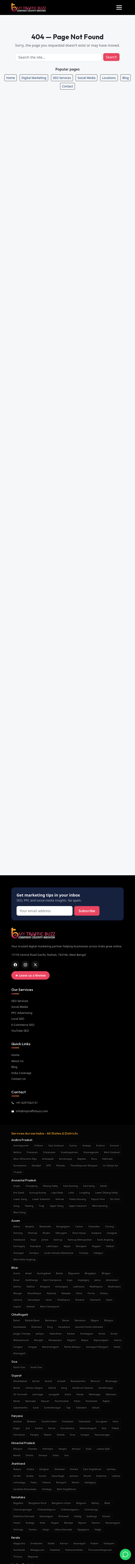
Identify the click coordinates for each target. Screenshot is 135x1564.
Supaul (17, 1306)
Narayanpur (55, 1340)
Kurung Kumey (37, 1192)
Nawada (66, 1293)
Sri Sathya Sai (110, 1165)
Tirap (41, 1205)
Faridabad (67, 1421)
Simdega (47, 1489)
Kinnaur (76, 1448)
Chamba (32, 1448)
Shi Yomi (115, 1199)
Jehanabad (112, 1280)
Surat (36, 1407)
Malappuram (37, 1549)
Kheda (80, 1394)
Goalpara (96, 1232)
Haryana (17, 1416)
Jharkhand (18, 1463)
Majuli (67, 1246)
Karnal (51, 1428)
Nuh (104, 1428)
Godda (30, 1475)
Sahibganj (90, 1482)
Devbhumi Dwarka (82, 1387)
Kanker (71, 1333)
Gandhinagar (105, 1387)
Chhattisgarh (19, 1314)
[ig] (25, 965)
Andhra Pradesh (21, 1140)
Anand (48, 1381)
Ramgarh (61, 1482)
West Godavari (112, 1152)
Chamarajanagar (22, 1509)
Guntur (73, 1145)
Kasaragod (79, 1543)
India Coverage (21, 1073)
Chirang (109, 1226)
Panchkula (19, 1434)
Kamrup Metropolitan (80, 1239)
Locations (109, 78)
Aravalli (61, 1381)
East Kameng (70, 1185)
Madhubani (114, 1286)
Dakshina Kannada (23, 1516)
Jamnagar (38, 1394)
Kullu (88, 1448)
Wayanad (33, 1556)
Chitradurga (91, 1509)
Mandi (16, 1455)
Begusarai (73, 1273)
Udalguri (98, 1252)
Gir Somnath (20, 1394)
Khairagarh (19, 1353)
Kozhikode (19, 1549)
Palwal (115, 1428)
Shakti (117, 1346)
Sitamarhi (95, 1299)
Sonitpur (34, 1252)
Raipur (84, 1340)
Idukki (51, 1543)
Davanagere (46, 1516)
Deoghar (44, 1469)
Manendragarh (50, 1346)
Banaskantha (78, 1381)
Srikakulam (49, 1152)
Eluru (94, 1158)
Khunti (87, 1475)
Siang (16, 1205)
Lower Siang (20, 1199)
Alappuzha (19, 1543)
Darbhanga (31, 1280)
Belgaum (81, 1503)
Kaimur (17, 1286)
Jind (27, 1428)
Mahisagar (95, 1394)
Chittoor (38, 1145)
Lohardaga (19, 1482)
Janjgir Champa (21, 1333)
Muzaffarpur (34, 1293)
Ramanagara (112, 1522)
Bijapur (95, 1320)
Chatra (30, 1469)
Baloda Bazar (32, 1320)
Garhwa (111, 1469)
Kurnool (114, 1145)
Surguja (32, 1346)
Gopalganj (83, 1280)
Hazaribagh (57, 1475)
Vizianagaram (91, 1152)
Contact (67, 86)
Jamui (97, 1280)
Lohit (71, 1192)
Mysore (82, 1522)
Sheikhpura (63, 1299)
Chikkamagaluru (70, 1509)
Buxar (16, 1280)
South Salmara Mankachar (59, 1252)
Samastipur (33, 1299)
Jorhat (44, 1239)
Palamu (46, 1482)
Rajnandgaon (101, 1340)
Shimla (29, 1455)
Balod (16, 1320)
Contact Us (18, 1079)
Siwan (109, 1299)
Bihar (14, 1267)
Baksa (16, 1226)
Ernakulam (36, 1543)
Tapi (68, 1407)
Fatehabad (85, 1421)
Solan (56, 1455)
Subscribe (87, 910)
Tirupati (17, 1172)
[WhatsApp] (125, 1554)
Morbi (16, 1401)
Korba (101, 1333)
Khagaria (45, 1286)
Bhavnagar (111, 1381)
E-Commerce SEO (22, 1025)
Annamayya (65, 1158)
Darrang (18, 1232)
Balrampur (51, 1320)
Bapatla (81, 1158)
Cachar (79, 1226)
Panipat (34, 1434)
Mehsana (111, 1394)
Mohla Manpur (72, 1346)
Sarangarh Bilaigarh (97, 1346)
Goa (14, 1361)
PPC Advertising (21, 1013)
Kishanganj (61, 1286)
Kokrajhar (35, 1246)
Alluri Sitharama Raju (25, 1158)
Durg (50, 1326)
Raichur (96, 1522)
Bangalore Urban (61, 1503)
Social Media (86, 78)
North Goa (19, 1367)
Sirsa (72, 1434)
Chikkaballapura (46, 1509)
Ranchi (75, 1482)
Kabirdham (55, 1333)
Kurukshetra (67, 1428)
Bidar (107, 1503)
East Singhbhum (92, 1469)
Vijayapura (83, 1529)
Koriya (114, 1333)
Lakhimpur (52, 1246)
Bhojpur (106, 1273)
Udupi (45, 1529)
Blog (125, 78)
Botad (16, 1387)
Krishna (100, 1145)
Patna (79, 1293)
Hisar (115, 1421)
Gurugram (101, 1421)
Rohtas (104, 1293)
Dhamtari (36, 1326)
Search (111, 57)
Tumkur (33, 1529)
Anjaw (16, 1185)
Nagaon (96, 1246)
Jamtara (74, 1475)
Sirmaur (43, 1455)
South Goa (36, 1367)
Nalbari (110, 1246)
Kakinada (107, 1158)
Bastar (65, 1320)
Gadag (77, 1516)
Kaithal (39, 1428)
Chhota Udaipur (34, 1387)
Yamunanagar (102, 1434)
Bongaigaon (63, 1226)
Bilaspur (108, 1320)
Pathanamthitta (74, 1549)
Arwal (28, 1273)
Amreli (36, 1381)
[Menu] (119, 7)
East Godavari (56, 1145)
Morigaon (81, 1246)
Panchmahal (62, 1401)
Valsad (95, 1407)
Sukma (118, 1340)
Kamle (103, 1185)
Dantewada (19, 1326)
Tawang (29, 1205)
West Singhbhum (66, 1489)
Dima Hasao (79, 1232)
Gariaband (64, 1326)
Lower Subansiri (41, 1199)
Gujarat (16, 1375)
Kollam (94, 1543)
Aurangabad (44, 1273)
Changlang (31, 1185)
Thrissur (17, 1556)
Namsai (60, 1199)
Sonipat (85, 1434)
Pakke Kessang (77, 1199)
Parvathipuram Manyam (84, 1165)
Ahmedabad (20, 1381)
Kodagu (30, 1522)
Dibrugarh (61, 1232)
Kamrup (57, 1239)
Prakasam (32, 1152)
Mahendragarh (87, 1428)
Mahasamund (21, 1340)
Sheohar (79, 1299)
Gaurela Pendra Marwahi (89, 1326)
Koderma (101, 1475)
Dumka (74, 1469)
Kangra (63, 1448)
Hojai (33, 1239)
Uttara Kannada (63, 1529)
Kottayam (109, 1543)
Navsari (45, 1401)
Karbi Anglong (105, 1239)
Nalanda (51, 1293)
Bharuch (95, 1381)
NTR (48, 1165)
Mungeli (38, 1340)
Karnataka (18, 1497)
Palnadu (60, 1165)
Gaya (70, 1280)
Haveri (17, 1522)
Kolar (43, 1522)
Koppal (55, 1522)
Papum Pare (98, 1199)
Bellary (95, 1503)
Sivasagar (18, 1252)
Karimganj (19, 1246)
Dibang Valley (50, 1185)
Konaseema (20, 1165)
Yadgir (97, 1529)
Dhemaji (32, 1232)
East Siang (89, 1185)
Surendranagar (52, 1407)
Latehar (116, 1475)
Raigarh (71, 1340)
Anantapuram (21, 1145)
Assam (15, 1220)
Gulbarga (91, 1516)
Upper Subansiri (78, 1205)
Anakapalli (48, 1158)
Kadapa (87, 1145)
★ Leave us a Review (30, 975)
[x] (35, 965)
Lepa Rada (57, 1192)
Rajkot (106, 1401)
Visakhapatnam (69, 1152)
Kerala (15, 1537)
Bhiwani (31, 1421)
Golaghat (112, 1232)
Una (66, 1455)
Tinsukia (83, 1252)
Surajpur (18, 1346)
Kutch (68, 1394)
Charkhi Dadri (49, 1421)
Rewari (48, 1434)
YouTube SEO (20, 1031)
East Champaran (52, 1280)
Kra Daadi (18, 1192)
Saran (49, 1299)
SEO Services (62, 78)
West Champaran (49, 1306)
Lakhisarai (78, 1286)
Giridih (17, 1475)
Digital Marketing (34, 78)
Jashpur (40, 1333)
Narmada (30, 1401)
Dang (64, 1387)
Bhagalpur (90, 1273)
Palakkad (55, 1549)
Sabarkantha (20, 1407)
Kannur (64, 1543)
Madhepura (96, 1286)
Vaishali (30, 1306)
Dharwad (63, 1516)
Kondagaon (86, 1333)
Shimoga (18, 1529)
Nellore (17, 1152)
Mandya (68, 1522)
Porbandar (92, 1401)
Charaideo (94, 1226)
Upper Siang (57, 1205)
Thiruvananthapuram (100, 1549)
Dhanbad (59, 1469)
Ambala (17, 1421)
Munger (17, 1293)
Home (10, 78)
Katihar (31, 1286)
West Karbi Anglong (24, 1259)
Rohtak (61, 1434)
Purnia (91, 1293)
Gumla (42, 1475)
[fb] (15, 965)
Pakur (34, 1482)
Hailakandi (19, 1239)
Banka (59, 1273)
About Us (17, 1061)
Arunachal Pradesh (23, 1180)
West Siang (19, 1212)
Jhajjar (16, 1428)
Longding (84, 1192)
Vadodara (81, 1407)
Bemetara (80, 1320)
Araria (16, 1273)
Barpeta (29, 1226)
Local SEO (17, 1019)
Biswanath (45, 1226)
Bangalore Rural (38, 1503)
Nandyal (36, 1165)
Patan (77, 1401)
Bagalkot (18, 1503)
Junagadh (54, 1394)
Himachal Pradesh (23, 1443)
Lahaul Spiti (103, 1448)
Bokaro (17, 1469)
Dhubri (46, 1232)
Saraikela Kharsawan (25, 1489)
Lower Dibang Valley (106, 1192)
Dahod (52, 1387)
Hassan (106, 1516)
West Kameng (100, 1205)
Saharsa (17, 1299)
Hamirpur (47, 1448)
